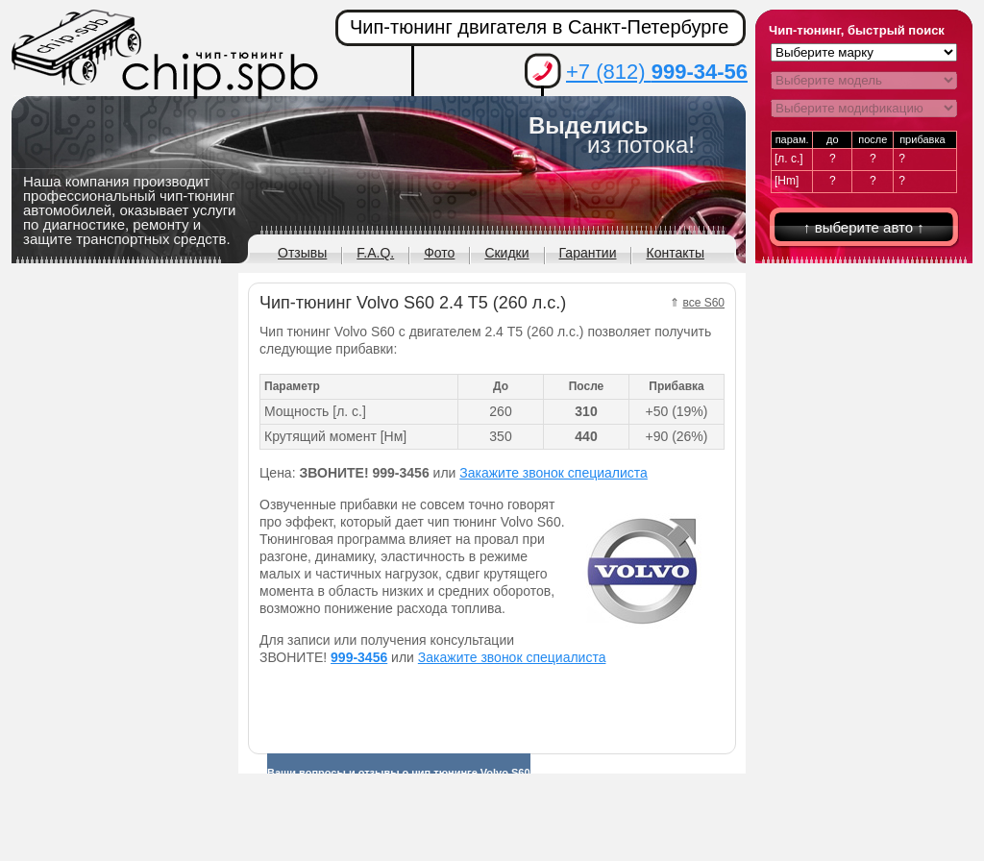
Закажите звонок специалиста (553, 472)
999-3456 (359, 657)
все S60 (703, 302)
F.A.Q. (375, 252)
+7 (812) (657, 72)
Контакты (674, 252)
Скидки (506, 252)
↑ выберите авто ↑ (863, 227)
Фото (439, 252)
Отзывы (302, 252)
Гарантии (588, 252)
